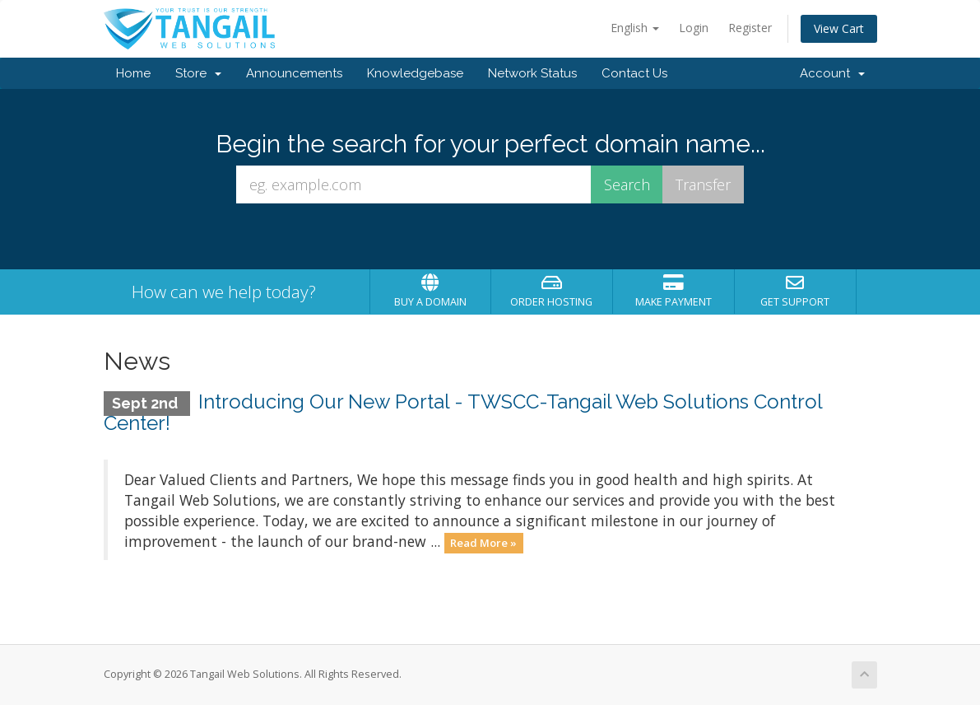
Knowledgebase (415, 73)
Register (750, 27)
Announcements (294, 73)
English (635, 27)
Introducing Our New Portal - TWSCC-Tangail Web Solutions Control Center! (463, 412)
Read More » (483, 542)
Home (133, 73)
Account (832, 73)
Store (198, 73)
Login (693, 27)
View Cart (839, 28)
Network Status (532, 73)
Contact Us (634, 73)
